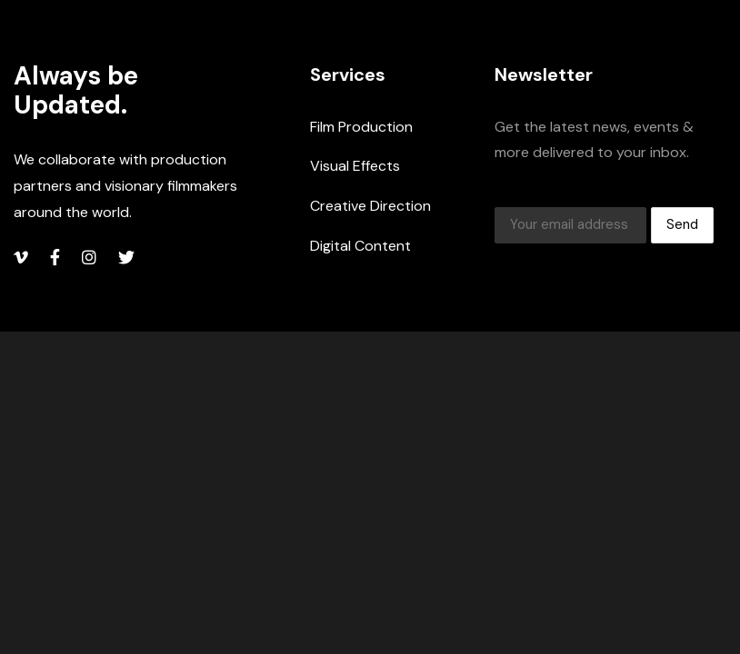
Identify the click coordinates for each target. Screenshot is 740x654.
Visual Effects (355, 165)
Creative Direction (370, 205)
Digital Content (360, 245)
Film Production (361, 126)
